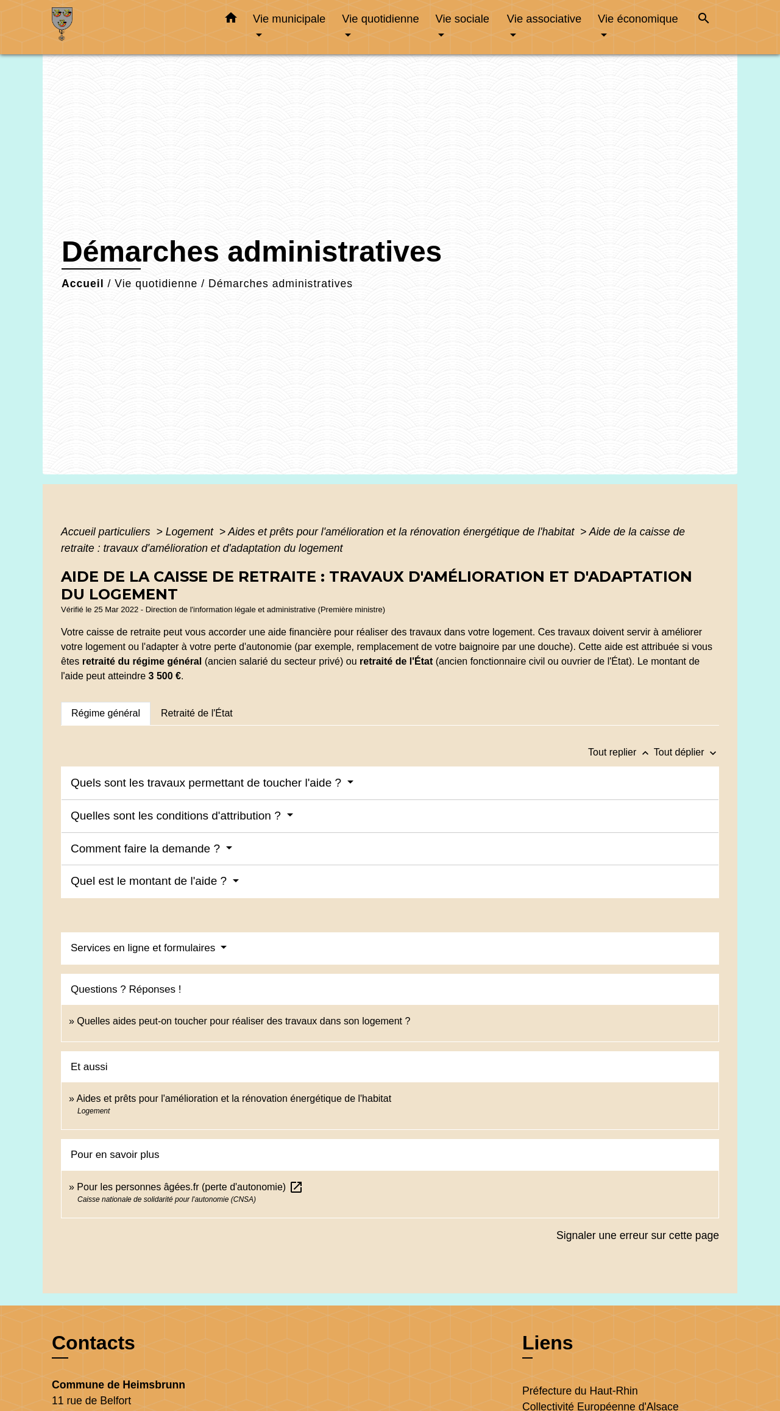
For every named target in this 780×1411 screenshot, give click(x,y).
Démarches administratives (280, 283)
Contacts (93, 1343)
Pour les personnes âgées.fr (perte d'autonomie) (190, 1187)
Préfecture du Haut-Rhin (580, 1391)
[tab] (106, 713)
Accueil (83, 283)
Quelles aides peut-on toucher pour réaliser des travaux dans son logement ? (243, 1021)
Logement (191, 532)
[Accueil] (128, 27)
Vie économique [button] (638, 18)
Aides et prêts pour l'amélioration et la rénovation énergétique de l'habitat (402, 532)
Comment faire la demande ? (147, 848)
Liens (547, 1343)
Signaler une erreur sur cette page (637, 1235)
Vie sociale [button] (462, 18)
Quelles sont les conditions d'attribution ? (177, 815)
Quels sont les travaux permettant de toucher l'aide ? (207, 782)
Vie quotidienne (156, 283)
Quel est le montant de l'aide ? (150, 880)
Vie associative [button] (544, 18)
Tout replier (621, 752)
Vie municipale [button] (289, 18)
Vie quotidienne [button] (380, 18)
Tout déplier (686, 752)
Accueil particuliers (107, 532)
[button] (231, 20)
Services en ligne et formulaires (144, 948)
